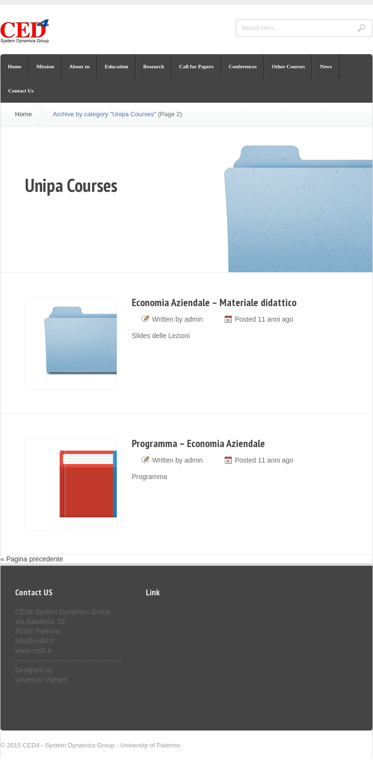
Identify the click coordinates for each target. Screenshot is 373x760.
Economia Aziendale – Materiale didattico (214, 302)
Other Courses (288, 66)
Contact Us (20, 90)
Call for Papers (196, 66)
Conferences (243, 66)
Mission (45, 66)
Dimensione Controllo (176, 611)
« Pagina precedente (31, 559)
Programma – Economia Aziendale (198, 443)
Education (116, 66)
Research (153, 66)
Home (14, 66)
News (326, 66)
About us (79, 66)
